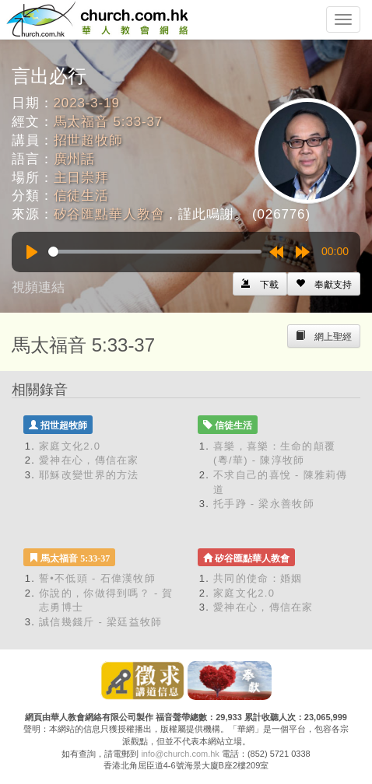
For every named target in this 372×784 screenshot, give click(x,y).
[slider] (154, 251)
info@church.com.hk (180, 753)
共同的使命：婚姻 (257, 578)
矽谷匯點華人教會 (109, 214)
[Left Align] (323, 284)
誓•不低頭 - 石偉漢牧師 (97, 578)
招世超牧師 (88, 140)
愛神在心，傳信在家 (89, 460)
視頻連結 (38, 287)
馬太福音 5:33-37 (108, 121)
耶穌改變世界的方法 (89, 475)
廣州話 (75, 159)
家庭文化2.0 (69, 446)
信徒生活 (81, 195)
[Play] (31, 252)
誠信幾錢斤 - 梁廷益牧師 (100, 622)
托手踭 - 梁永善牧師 (263, 503)
